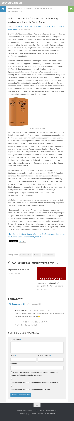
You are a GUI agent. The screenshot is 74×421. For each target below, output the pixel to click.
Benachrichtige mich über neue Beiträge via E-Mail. (30, 389)
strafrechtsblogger (12, 3)
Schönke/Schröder (48, 255)
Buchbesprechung (26, 255)
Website (13, 364)
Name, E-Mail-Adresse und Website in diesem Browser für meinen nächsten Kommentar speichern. (34, 373)
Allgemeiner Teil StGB (18, 9)
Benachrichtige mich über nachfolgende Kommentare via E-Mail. (35, 382)
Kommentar (15, 340)
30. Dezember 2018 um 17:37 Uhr (36, 322)
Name (13, 356)
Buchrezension (15, 11)
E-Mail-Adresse (44, 356)
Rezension (37, 255)
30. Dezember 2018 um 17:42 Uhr (41, 310)
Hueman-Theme (49, 414)
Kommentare (17, 304)
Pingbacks (34, 304)
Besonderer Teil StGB (40, 9)
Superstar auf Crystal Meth (18, 270)
